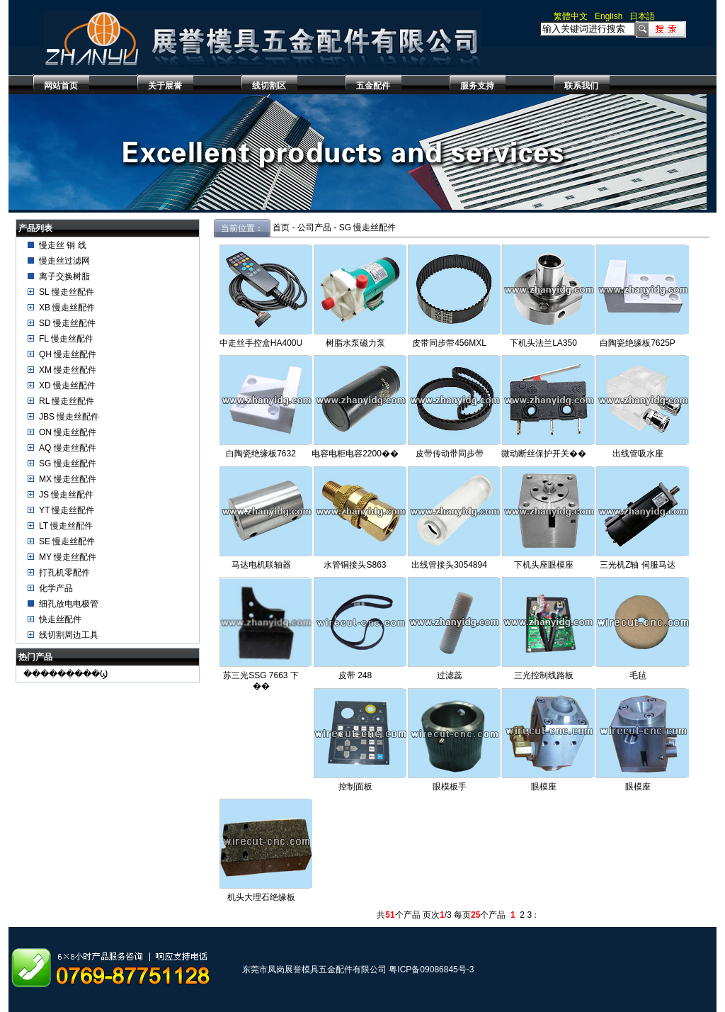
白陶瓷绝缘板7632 (261, 454)
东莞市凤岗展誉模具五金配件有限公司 (314, 969)
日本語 (642, 16)
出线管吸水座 (637, 454)
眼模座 (543, 787)
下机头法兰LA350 (543, 343)
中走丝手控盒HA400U (260, 343)
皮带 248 (355, 675)
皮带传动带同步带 (450, 454)
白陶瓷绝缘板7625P (637, 343)
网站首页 (61, 86)
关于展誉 (165, 86)
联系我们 (581, 86)
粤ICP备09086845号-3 (431, 969)
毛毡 (637, 675)
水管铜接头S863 (355, 565)
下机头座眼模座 (543, 565)
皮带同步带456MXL (449, 343)
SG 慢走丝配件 (367, 227)
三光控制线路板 (543, 675)
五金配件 (373, 86)
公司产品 (314, 227)
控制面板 (355, 787)
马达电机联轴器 (261, 565)
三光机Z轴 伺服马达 (637, 565)
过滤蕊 (449, 675)
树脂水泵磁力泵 (355, 343)
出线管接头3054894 (449, 565)
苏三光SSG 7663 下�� (261, 680)
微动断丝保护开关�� (543, 454)
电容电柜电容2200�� (355, 454)
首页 (281, 227)
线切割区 (269, 86)
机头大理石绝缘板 (261, 897)
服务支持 (477, 86)
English (608, 16)
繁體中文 (571, 16)
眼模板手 (450, 787)
